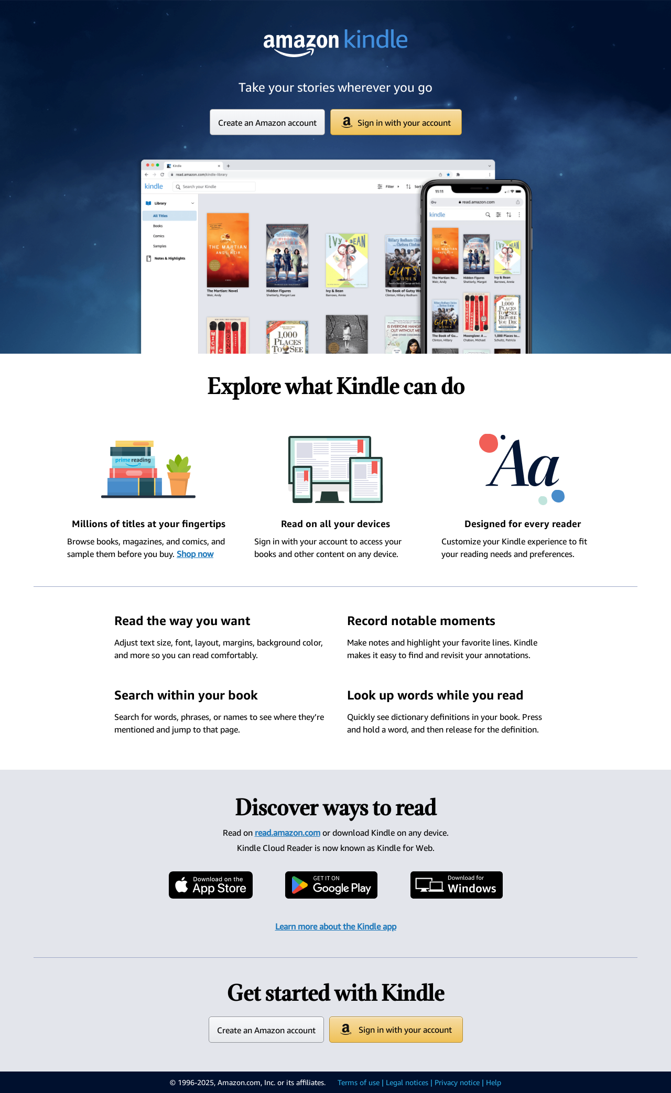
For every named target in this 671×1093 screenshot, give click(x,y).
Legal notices (407, 1082)
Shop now (195, 554)
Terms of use (359, 1082)
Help (493, 1082)
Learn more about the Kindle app (335, 926)
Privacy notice (457, 1082)
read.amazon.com (287, 832)
